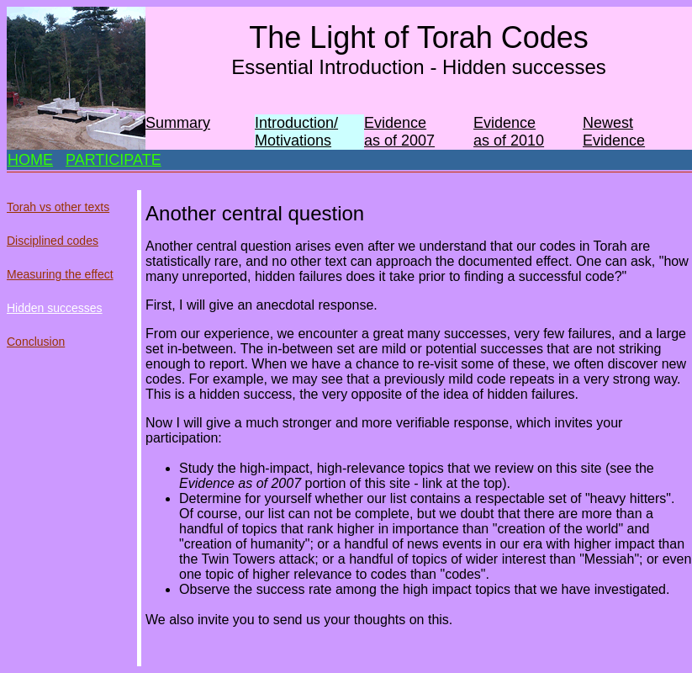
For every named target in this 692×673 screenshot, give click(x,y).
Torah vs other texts (58, 207)
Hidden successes (55, 308)
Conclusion (36, 341)
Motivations (293, 140)
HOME (30, 159)
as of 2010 (508, 140)
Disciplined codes (52, 240)
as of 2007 (399, 140)
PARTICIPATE (113, 159)
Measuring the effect (60, 274)
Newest (608, 122)
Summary (177, 122)
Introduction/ (296, 122)
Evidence (395, 122)
